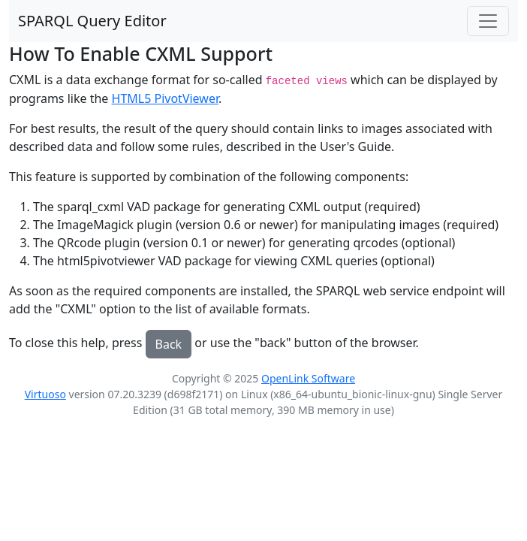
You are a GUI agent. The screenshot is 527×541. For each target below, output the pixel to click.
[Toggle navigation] (488, 21)
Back (168, 344)
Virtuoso (45, 394)
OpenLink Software (308, 378)
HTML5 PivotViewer (165, 98)
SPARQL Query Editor (92, 21)
